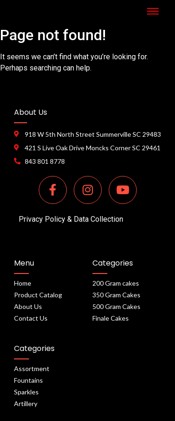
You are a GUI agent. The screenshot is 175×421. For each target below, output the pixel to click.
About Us (28, 306)
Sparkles (26, 392)
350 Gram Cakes (116, 295)
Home (22, 283)
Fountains (28, 380)
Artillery (25, 403)
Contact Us (31, 318)
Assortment (31, 368)
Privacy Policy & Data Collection (71, 219)
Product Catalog (38, 295)
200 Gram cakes (115, 283)
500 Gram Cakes (116, 306)
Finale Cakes (110, 318)
